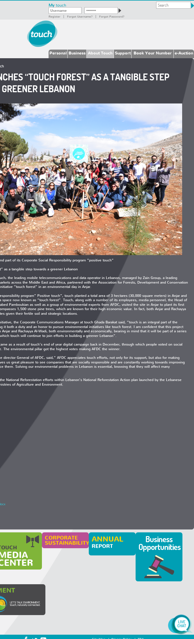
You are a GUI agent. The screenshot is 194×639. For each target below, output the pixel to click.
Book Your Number (153, 52)
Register (54, 16)
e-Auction (184, 52)
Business (77, 52)
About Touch (100, 52)
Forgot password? (111, 16)
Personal (58, 52)
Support (123, 52)
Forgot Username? (80, 16)
